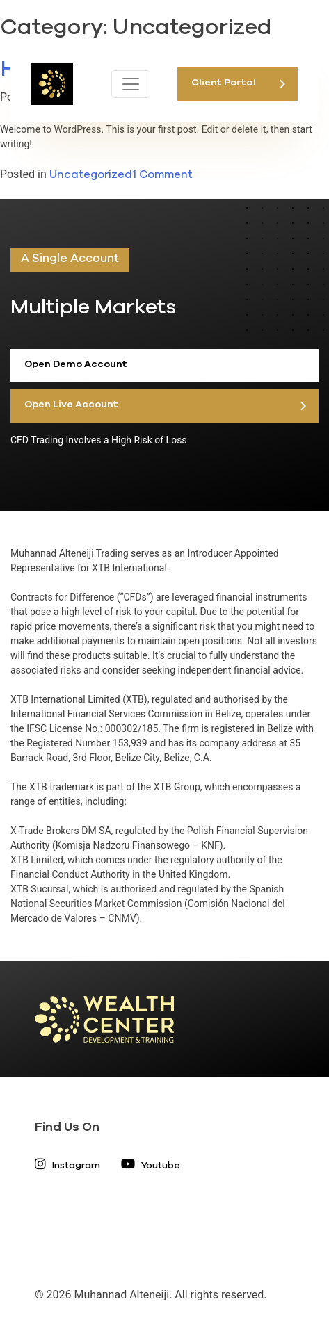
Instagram (67, 1165)
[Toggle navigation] (130, 84)
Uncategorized (90, 174)
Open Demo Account (75, 364)
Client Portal (223, 83)
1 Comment (162, 174)
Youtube (150, 1165)
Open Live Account (71, 404)
